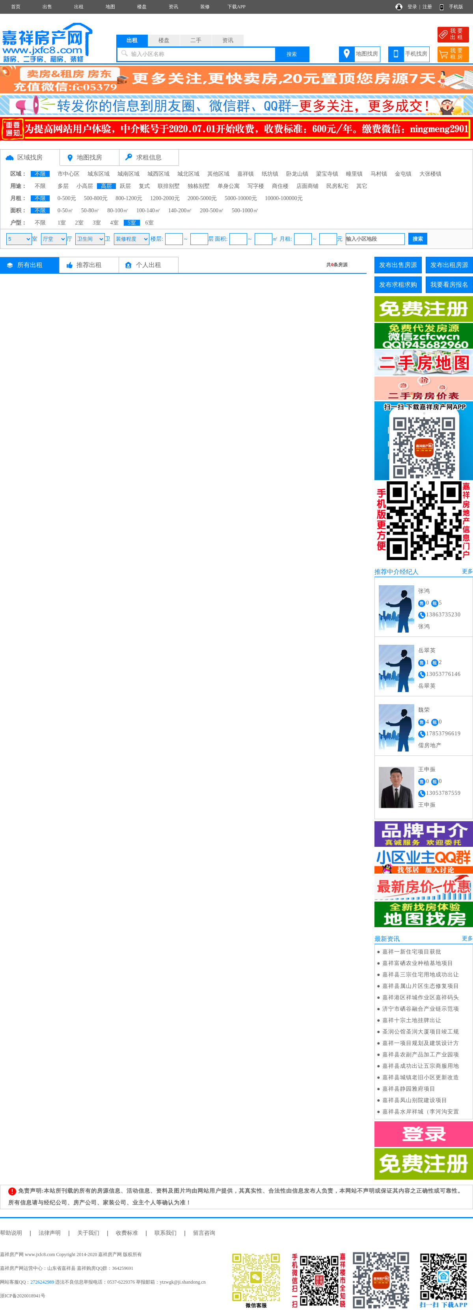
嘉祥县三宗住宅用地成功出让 (420, 975)
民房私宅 (337, 186)
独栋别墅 (199, 186)
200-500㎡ (212, 210)
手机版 (456, 6)
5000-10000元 (241, 198)
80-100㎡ (117, 210)
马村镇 (379, 174)
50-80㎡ (90, 210)
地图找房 (367, 54)
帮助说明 (11, 1233)
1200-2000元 (165, 198)
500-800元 (96, 198)
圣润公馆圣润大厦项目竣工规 (420, 1032)
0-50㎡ (65, 210)
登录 (412, 6)
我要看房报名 (449, 284)
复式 (144, 186)
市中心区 (69, 174)
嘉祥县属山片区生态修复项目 (420, 986)
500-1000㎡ (245, 210)
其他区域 (218, 174)
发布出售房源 (398, 265)
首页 (15, 6)
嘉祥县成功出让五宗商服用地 (420, 1066)
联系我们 (166, 1233)
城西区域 (158, 174)
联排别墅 (169, 186)
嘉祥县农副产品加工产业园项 (420, 1055)
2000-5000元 (202, 198)
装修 (205, 6)
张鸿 (424, 591)
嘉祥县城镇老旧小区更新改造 (420, 1077)
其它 (361, 186)
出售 (47, 6)
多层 (63, 186)
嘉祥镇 (245, 174)
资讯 (173, 6)
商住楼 (280, 186)
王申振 (427, 769)
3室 (97, 223)
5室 (132, 223)
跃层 (125, 186)
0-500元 (67, 198)
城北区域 (188, 174)
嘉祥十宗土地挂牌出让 (411, 1020)
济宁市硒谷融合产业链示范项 (420, 1009)
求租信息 (149, 157)
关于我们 (88, 1233)
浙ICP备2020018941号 (22, 1296)
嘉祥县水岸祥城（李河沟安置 (420, 1112)
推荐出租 (89, 265)
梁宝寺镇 (327, 174)
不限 (40, 174)
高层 (106, 186)
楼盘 (142, 6)
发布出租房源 (449, 265)
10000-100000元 (284, 198)
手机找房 (416, 54)
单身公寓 (229, 186)
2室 (79, 223)
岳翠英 (427, 650)
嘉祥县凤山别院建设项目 (414, 1100)
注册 (427, 6)
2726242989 (42, 1282)
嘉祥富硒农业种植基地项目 (417, 963)
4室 (114, 223)
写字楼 (256, 186)
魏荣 (424, 710)
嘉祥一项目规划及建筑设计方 (420, 1043)
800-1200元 (128, 198)
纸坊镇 (270, 174)
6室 (149, 223)
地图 (110, 6)
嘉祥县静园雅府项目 (409, 1089)
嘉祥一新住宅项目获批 (411, 952)
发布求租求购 (398, 284)
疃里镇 (354, 174)
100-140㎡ (148, 210)
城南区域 (128, 174)
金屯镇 (403, 174)
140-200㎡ (180, 210)
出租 (79, 6)
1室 (62, 223)
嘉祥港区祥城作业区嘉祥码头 (420, 997)
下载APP (236, 6)
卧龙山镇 (297, 174)
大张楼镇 (430, 174)
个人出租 (148, 265)
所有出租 (30, 265)
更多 (467, 571)
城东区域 (99, 174)
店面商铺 (307, 186)
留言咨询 (204, 1233)
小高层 (84, 186)
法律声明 (50, 1233)
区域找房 (30, 157)
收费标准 (127, 1233)
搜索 (292, 54)
